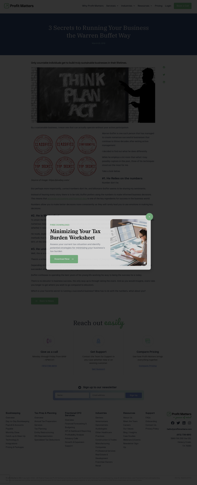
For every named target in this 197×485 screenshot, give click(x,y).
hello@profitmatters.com (179, 431)
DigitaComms (186, 479)
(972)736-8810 (49, 367)
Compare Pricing (148, 367)
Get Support (98, 370)
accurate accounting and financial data (67, 198)
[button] (164, 67)
